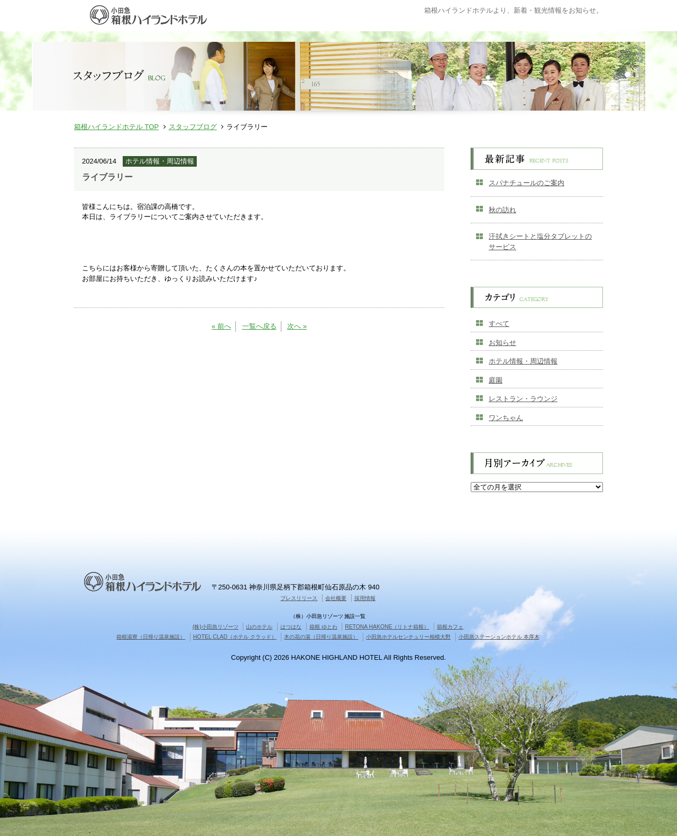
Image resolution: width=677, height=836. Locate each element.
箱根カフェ (450, 627)
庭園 (495, 380)
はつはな (290, 627)
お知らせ (502, 343)
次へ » (297, 326)
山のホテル (259, 627)
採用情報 (365, 598)
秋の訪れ (502, 210)
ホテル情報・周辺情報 (523, 361)
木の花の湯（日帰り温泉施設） (321, 637)
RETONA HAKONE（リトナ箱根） (387, 627)
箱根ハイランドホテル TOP (116, 127)
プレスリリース (298, 598)
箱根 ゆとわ (323, 627)
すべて (499, 324)
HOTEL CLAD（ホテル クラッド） (235, 637)
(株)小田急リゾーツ (216, 627)
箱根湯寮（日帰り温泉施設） (150, 637)
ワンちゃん (506, 418)
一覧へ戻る (259, 326)
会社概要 (335, 598)
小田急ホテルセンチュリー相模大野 (408, 637)
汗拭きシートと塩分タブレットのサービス (540, 241)
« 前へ (221, 326)
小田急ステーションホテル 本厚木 (499, 637)
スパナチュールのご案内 (526, 183)
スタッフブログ (193, 127)
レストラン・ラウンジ (523, 399)
